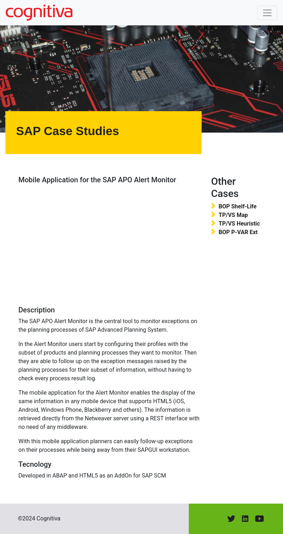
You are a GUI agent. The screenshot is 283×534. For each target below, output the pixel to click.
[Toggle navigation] (267, 13)
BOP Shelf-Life (237, 206)
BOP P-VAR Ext (238, 232)
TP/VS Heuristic (239, 223)
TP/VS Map (233, 215)
